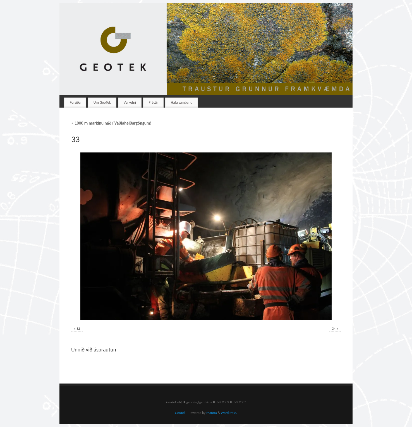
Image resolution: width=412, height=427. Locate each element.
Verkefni (130, 102)
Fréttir (153, 102)
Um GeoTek (102, 102)
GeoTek (180, 413)
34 (334, 328)
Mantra (211, 413)
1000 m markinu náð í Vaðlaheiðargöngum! (111, 123)
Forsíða (75, 102)
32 (78, 328)
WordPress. (229, 413)
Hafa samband (181, 102)
